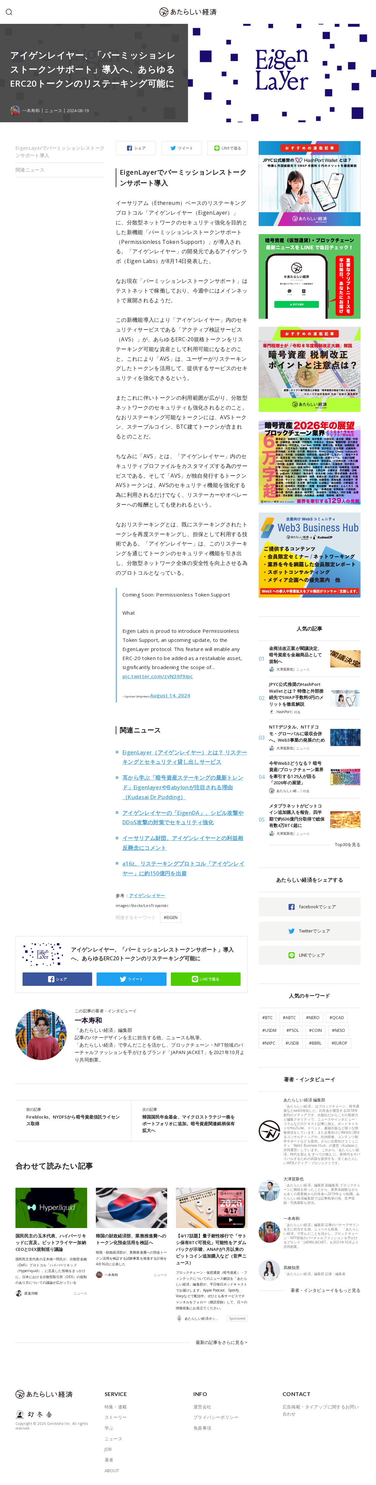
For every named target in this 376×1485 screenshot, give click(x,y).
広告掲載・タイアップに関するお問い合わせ (321, 1410)
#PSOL (293, 1030)
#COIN (315, 1030)
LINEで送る (231, 147)
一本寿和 (88, 1020)
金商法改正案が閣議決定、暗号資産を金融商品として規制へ (295, 654)
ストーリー (116, 1417)
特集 (297, 712)
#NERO (312, 1017)
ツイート (185, 147)
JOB (108, 1449)
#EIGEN (171, 917)
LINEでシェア (312, 955)
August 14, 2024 (170, 695)
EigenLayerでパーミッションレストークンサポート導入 (60, 152)
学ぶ (109, 1428)
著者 (109, 1459)
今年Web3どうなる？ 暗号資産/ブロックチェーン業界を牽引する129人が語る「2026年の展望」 (296, 773)
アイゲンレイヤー (147, 895)
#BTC (267, 1017)
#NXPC (268, 1043)
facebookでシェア (317, 907)
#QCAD (337, 1017)
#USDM (269, 1030)
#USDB (292, 1043)
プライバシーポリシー (215, 1417)
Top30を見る (348, 844)
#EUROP (339, 1043)
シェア (140, 147)
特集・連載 (116, 1406)
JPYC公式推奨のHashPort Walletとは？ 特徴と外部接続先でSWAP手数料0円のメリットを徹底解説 (296, 694)
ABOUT (112, 1470)
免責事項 (202, 1428)
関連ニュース (29, 170)
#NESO (338, 1030)
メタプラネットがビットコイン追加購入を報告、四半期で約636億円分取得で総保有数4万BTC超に (297, 816)
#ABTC (289, 1017)
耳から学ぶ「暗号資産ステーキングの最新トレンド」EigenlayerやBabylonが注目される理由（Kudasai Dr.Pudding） (182, 787)
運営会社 (202, 1406)
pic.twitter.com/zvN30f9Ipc (157, 676)
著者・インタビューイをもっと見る (326, 1290)
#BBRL (315, 1043)
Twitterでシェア (314, 931)
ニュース (53, 110)
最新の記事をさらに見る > (222, 1342)
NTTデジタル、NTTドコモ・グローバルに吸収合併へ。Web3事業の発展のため (297, 733)
